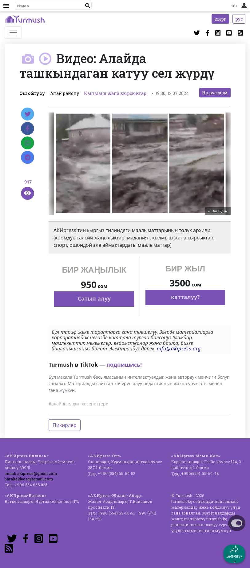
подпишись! (124, 364)
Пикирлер (65, 425)
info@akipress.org (179, 348)
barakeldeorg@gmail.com (29, 478)
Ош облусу (32, 93)
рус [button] (239, 19)
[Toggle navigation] (13, 32)
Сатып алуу (94, 298)
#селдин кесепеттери (86, 404)
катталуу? (185, 297)
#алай (55, 404)
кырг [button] (220, 19)
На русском (215, 93)
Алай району (64, 93)
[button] (88, 6)
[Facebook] (27, 128)
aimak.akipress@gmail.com (31, 473)
